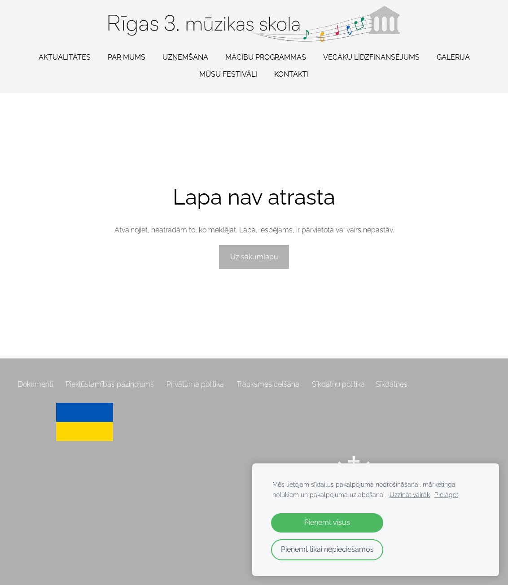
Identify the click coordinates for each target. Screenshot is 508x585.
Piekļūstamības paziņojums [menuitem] (110, 384)
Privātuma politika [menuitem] (195, 384)
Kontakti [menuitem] (291, 74)
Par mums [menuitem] (126, 57)
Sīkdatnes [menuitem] (391, 384)
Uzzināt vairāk (410, 494)
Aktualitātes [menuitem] (65, 57)
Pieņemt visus (327, 522)
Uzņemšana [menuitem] (185, 57)
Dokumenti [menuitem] (35, 384)
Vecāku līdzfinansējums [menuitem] (371, 57)
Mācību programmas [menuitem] (265, 57)
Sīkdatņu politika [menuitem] (338, 384)
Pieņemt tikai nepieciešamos (327, 549)
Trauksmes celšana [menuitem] (267, 384)
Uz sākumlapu (254, 257)
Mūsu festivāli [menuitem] (228, 74)
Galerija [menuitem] (453, 57)
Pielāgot (446, 494)
